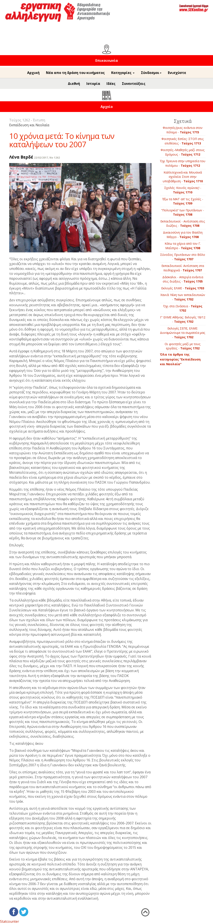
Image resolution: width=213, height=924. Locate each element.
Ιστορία (93, 83)
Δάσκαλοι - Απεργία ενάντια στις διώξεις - (182, 279)
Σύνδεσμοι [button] (151, 72)
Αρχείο (107, 106)
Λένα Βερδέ (21, 157)
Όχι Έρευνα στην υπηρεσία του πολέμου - (182, 163)
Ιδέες (110, 83)
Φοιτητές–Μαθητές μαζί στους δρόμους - (183, 152)
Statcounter (9, 921)
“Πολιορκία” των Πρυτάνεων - (182, 212)
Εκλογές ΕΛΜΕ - (182, 288)
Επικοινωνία (106, 60)
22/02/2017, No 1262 (47, 157)
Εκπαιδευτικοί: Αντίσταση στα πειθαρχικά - (182, 268)
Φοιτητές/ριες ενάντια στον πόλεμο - (183, 130)
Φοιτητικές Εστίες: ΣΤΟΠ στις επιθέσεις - (182, 141)
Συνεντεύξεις (133, 83)
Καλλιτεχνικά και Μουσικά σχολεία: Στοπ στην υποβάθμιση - (183, 176)
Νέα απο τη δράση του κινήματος (75, 72)
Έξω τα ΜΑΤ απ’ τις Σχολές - (182, 201)
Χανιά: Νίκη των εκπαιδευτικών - (182, 297)
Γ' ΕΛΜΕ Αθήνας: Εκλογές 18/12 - (182, 319)
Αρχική (33, 72)
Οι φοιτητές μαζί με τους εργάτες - (183, 346)
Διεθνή (74, 83)
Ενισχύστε (177, 72)
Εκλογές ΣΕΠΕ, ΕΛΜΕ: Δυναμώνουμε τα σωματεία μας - (182, 332)
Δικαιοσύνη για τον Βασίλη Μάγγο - (183, 234)
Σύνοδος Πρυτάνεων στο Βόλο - (182, 257)
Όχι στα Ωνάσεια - (182, 308)
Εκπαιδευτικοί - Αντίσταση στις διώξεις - (182, 223)
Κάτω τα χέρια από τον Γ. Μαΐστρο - (183, 245)
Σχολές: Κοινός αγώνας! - (182, 190)
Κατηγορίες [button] (123, 72)
